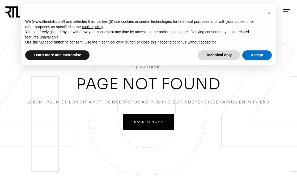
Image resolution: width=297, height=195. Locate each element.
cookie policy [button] (92, 26)
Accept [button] (257, 54)
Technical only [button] (219, 54)
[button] (269, 12)
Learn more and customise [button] (57, 54)
